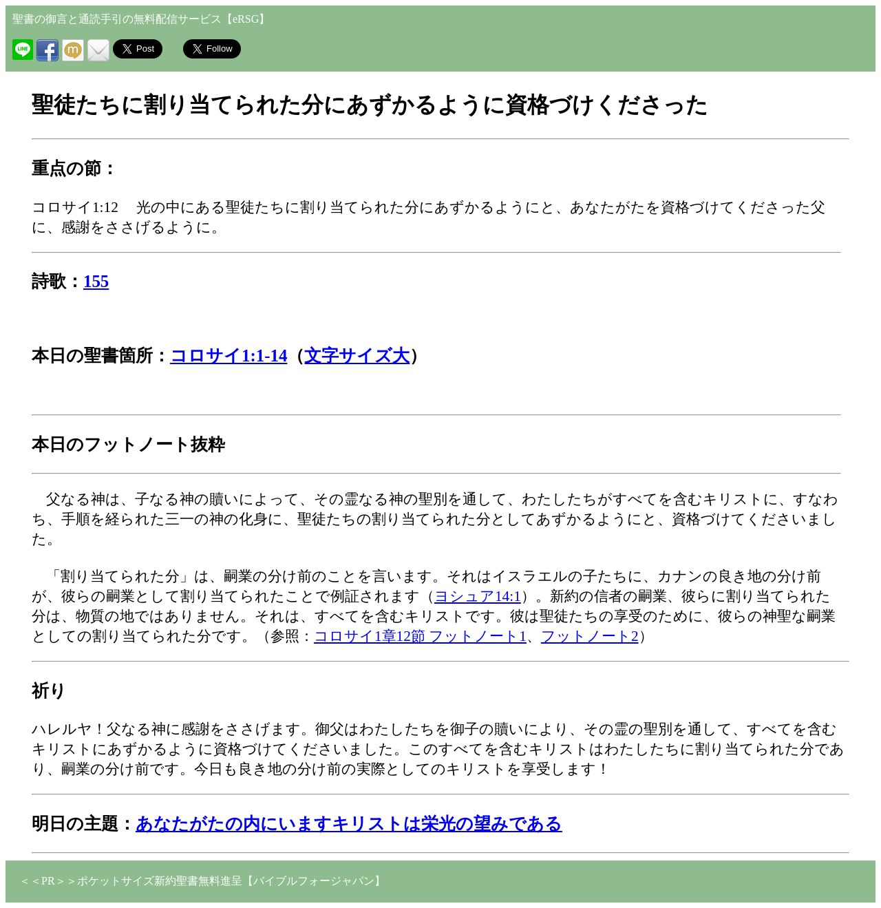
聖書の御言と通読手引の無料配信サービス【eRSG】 (141, 19)
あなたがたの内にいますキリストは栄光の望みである (349, 823)
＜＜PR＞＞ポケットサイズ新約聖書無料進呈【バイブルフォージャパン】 (202, 881)
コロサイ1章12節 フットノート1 (420, 636)
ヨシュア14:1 (477, 596)
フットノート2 (590, 636)
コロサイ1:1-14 (229, 355)
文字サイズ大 (357, 355)
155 (96, 281)
